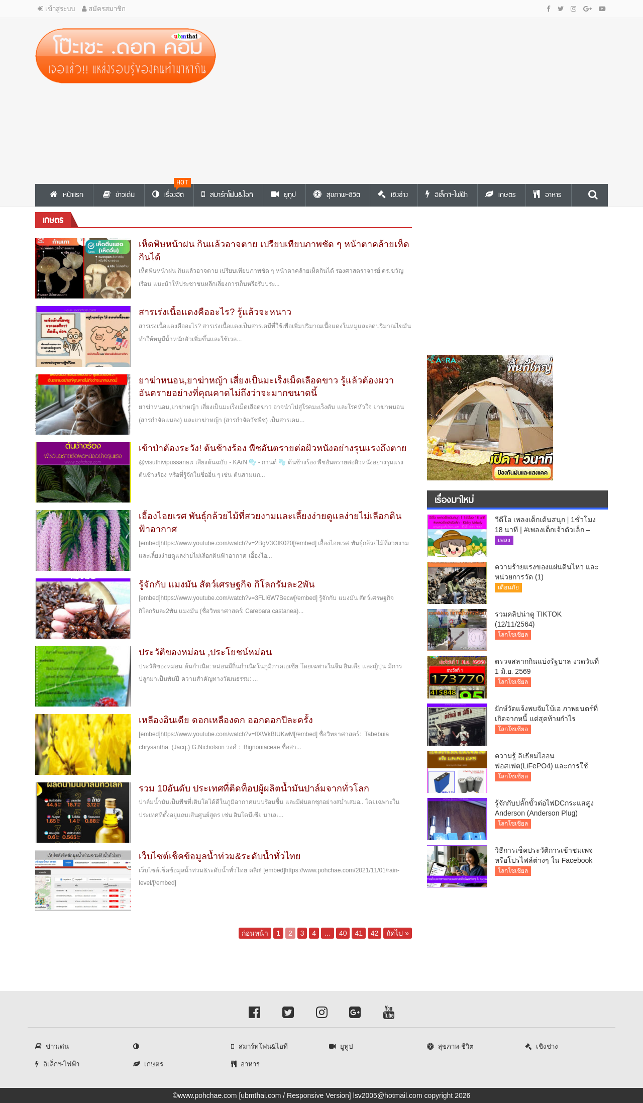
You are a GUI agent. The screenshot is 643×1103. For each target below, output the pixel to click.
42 (375, 933)
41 (359, 933)
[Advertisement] (419, 98)
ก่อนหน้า (255, 933)
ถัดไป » (397, 933)
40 (343, 933)
